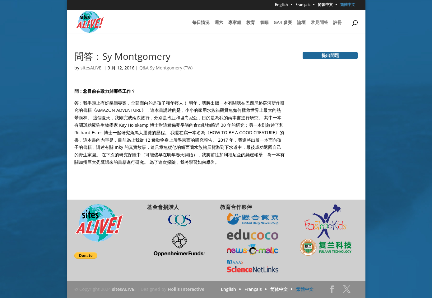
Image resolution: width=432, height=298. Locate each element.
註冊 (337, 22)
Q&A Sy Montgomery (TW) (166, 68)
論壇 (301, 22)
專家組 (234, 22)
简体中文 (325, 5)
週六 (219, 22)
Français (302, 5)
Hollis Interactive (186, 289)
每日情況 (201, 22)
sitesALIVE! (92, 68)
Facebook (332, 291)
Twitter (347, 291)
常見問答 (319, 22)
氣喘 (264, 22)
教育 (250, 22)
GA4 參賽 (283, 22)
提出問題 (330, 55)
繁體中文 (347, 5)
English (281, 5)
